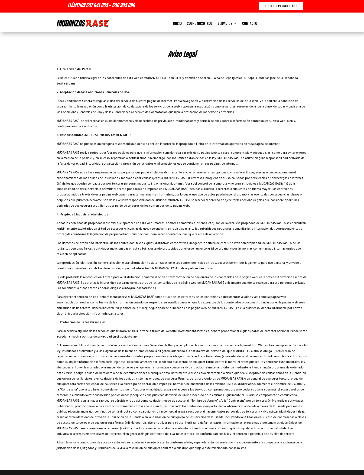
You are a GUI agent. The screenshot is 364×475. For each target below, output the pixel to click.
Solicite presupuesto (281, 6)
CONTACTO (249, 24)
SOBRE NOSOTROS (200, 24)
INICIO (177, 24)
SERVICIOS (225, 24)
